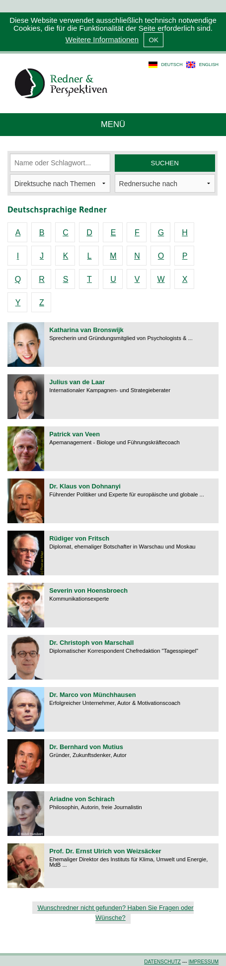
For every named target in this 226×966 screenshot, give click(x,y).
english (209, 64)
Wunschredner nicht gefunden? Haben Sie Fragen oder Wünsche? (115, 912)
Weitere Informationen (102, 39)
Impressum (203, 962)
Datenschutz (162, 962)
